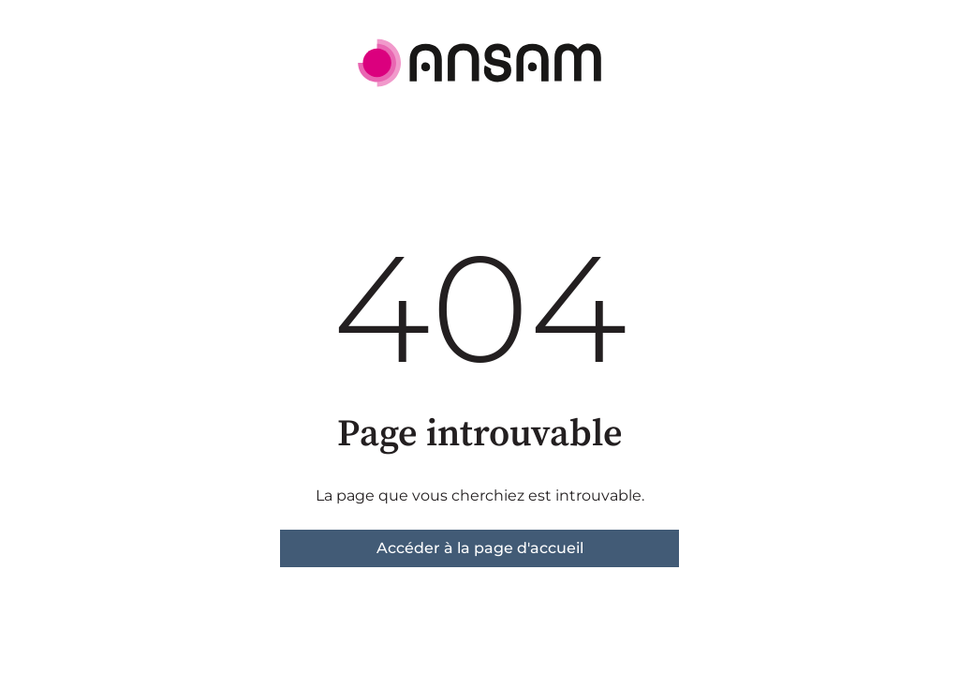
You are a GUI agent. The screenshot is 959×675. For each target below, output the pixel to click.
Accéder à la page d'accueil (479, 548)
